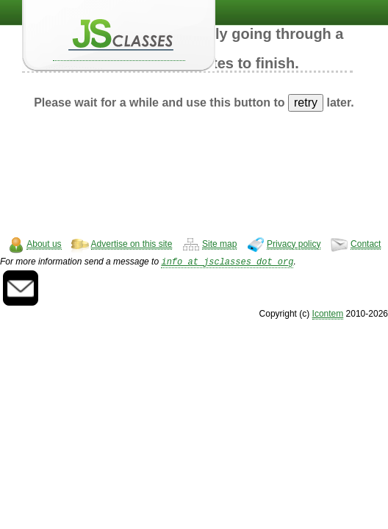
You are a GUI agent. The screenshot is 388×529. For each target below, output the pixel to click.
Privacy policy (293, 244)
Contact (366, 244)
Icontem (328, 315)
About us (43, 244)
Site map (219, 244)
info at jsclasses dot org (227, 262)
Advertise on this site (132, 244)
